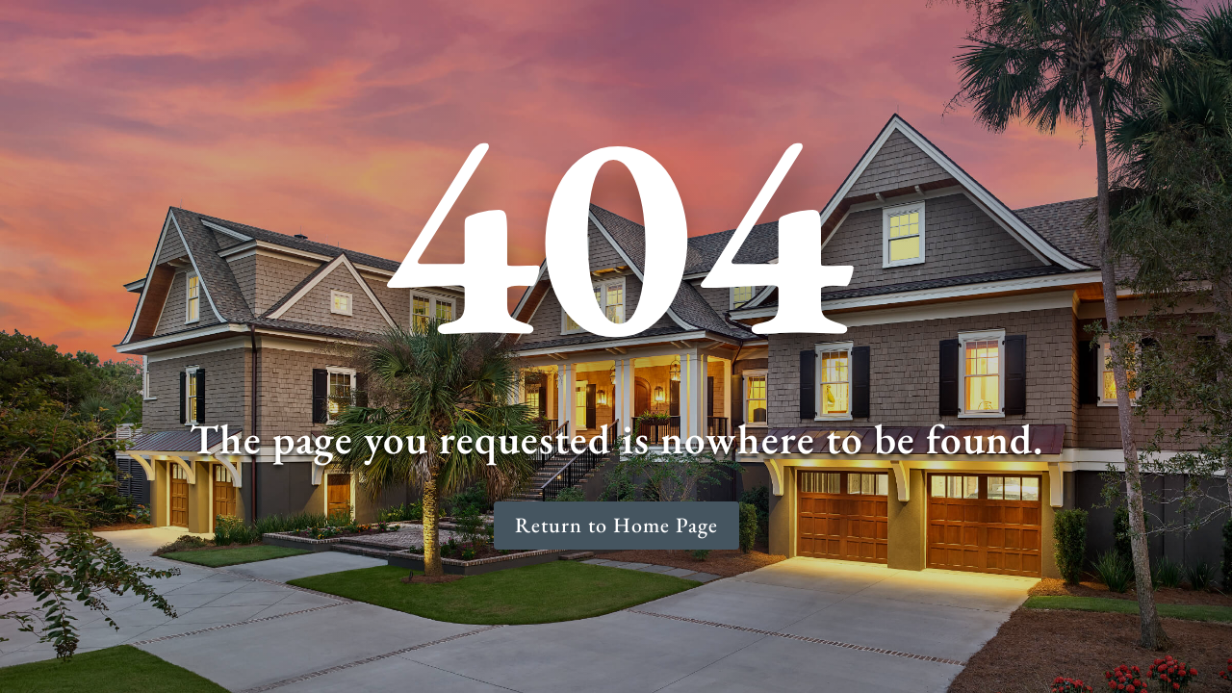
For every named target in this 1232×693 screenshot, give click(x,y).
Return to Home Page (616, 525)
